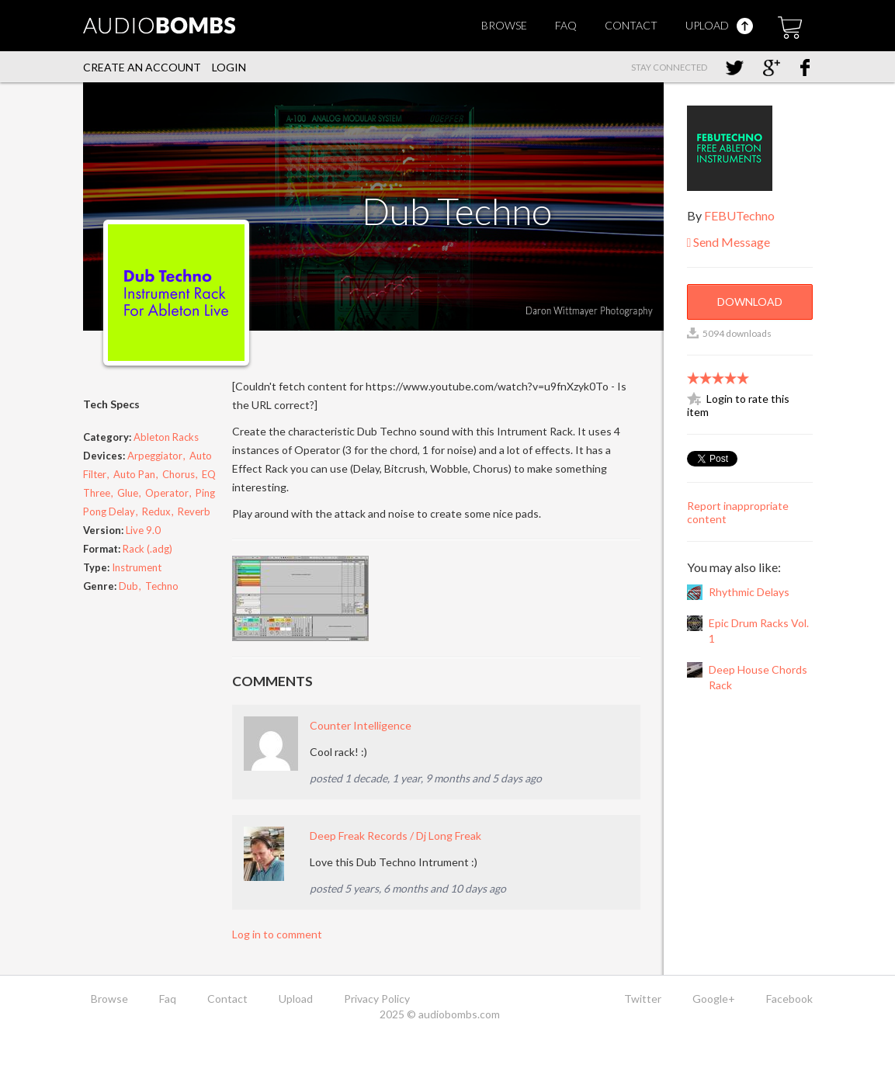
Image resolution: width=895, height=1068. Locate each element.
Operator (167, 493)
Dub (128, 586)
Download (749, 301)
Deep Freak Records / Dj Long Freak (395, 835)
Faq (566, 25)
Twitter (642, 998)
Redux (156, 511)
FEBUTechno (739, 215)
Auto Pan (134, 474)
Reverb (194, 511)
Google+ (713, 998)
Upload (719, 25)
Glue (127, 493)
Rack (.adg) (147, 549)
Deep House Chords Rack (758, 677)
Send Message (729, 241)
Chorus (178, 474)
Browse (504, 25)
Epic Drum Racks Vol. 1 (759, 630)
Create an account (142, 67)
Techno (162, 586)
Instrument (136, 567)
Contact (631, 25)
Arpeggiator (156, 455)
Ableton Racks (166, 437)
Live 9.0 (143, 530)
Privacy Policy (377, 998)
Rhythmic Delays (749, 591)
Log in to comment (277, 934)
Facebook (789, 998)
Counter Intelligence (360, 725)
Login (229, 67)
